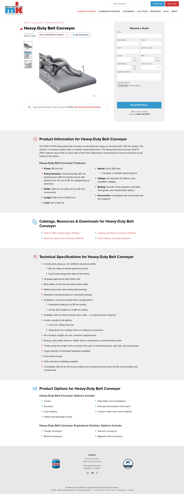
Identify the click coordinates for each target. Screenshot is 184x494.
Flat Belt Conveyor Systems (55, 23)
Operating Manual (82, 35)
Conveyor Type (146, 64)
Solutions (142, 11)
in (133, 58)
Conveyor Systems (86, 11)
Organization (128, 42)
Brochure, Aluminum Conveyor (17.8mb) (63, 238)
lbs (134, 66)
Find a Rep (172, 4)
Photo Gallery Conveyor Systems (114, 238)
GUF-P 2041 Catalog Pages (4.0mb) (61, 233)
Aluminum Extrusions (109, 11)
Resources (155, 11)
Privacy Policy (98, 490)
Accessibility (121, 490)
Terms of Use (110, 490)
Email (128, 50)
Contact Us (157, 4)
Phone (151, 42)
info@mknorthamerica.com (92, 462)
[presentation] (136, 93)
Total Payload (121, 64)
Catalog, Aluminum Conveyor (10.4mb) (117, 233)
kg (134, 69)
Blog (166, 11)
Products (27, 23)
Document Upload (139, 84)
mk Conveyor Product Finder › (88, 107)
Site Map (130, 490)
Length (119, 56)
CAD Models (129, 11)
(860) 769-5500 (93, 459)
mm (134, 61)
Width (143, 56)
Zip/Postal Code (151, 50)
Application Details (139, 76)
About (174, 11)
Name (139, 34)
